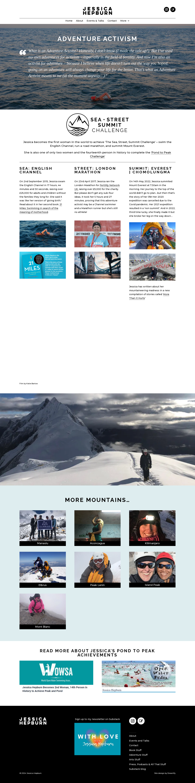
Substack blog (137, 769)
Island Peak (152, 584)
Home (68, 21)
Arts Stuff (134, 759)
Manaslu (42, 543)
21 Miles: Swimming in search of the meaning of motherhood (40, 208)
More (123, 21)
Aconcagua (97, 543)
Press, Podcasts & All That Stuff (147, 764)
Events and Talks (139, 740)
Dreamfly (171, 773)
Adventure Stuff (138, 754)
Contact (112, 21)
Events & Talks (95, 21)
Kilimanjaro (152, 543)
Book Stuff (135, 750)
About (79, 21)
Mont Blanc (42, 626)
